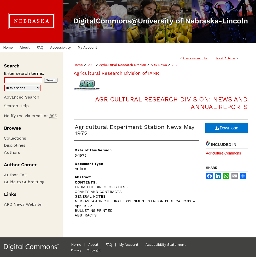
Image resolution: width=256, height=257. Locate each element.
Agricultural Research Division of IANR (116, 73)
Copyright (94, 250)
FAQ (109, 245)
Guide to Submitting (24, 181)
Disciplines (14, 145)
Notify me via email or (30, 115)
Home (78, 65)
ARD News (159, 65)
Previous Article (195, 58)
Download (226, 128)
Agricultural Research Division (122, 65)
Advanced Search (21, 97)
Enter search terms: (24, 73)
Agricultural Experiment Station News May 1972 (134, 130)
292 (174, 65)
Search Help (16, 105)
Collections (15, 138)
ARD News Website (23, 204)
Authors (12, 152)
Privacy (76, 250)
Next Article (225, 58)
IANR (91, 65)
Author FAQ (15, 174)
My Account (128, 245)
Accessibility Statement (166, 245)
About (93, 245)
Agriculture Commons (223, 153)
